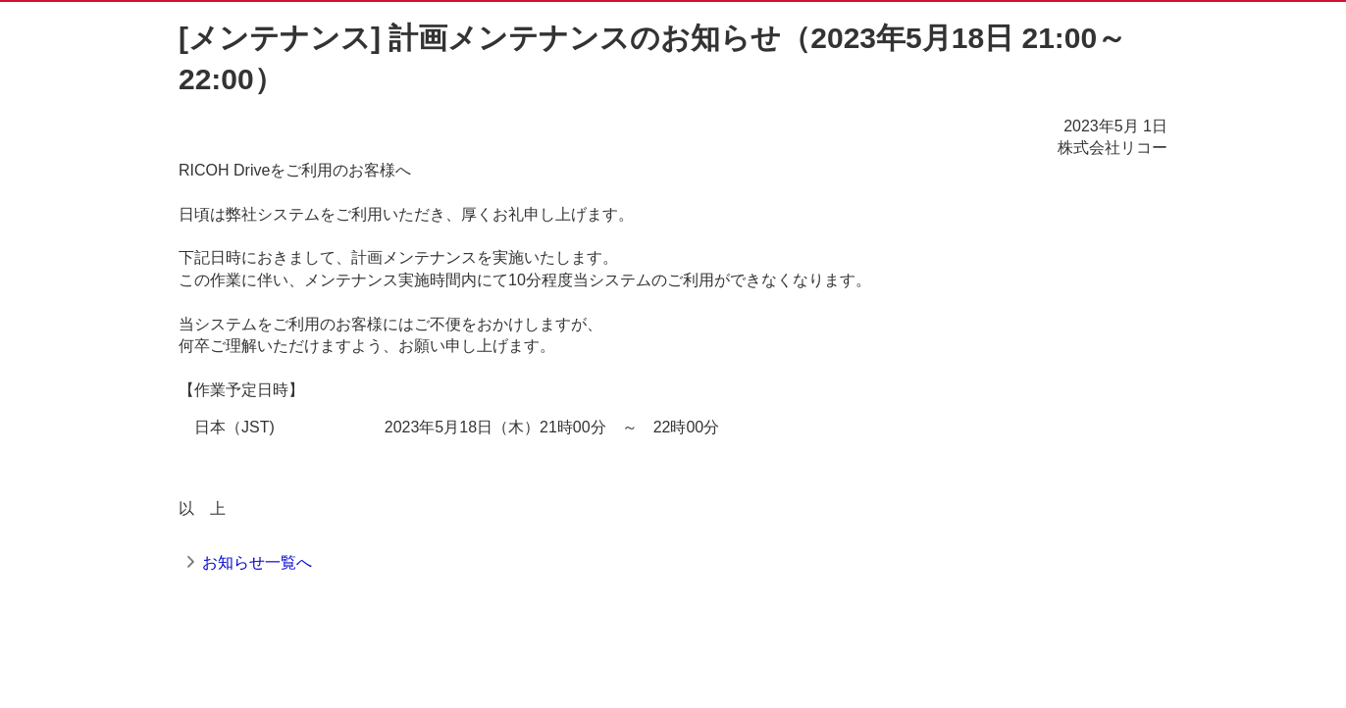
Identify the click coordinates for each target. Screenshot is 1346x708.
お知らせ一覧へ (257, 562)
